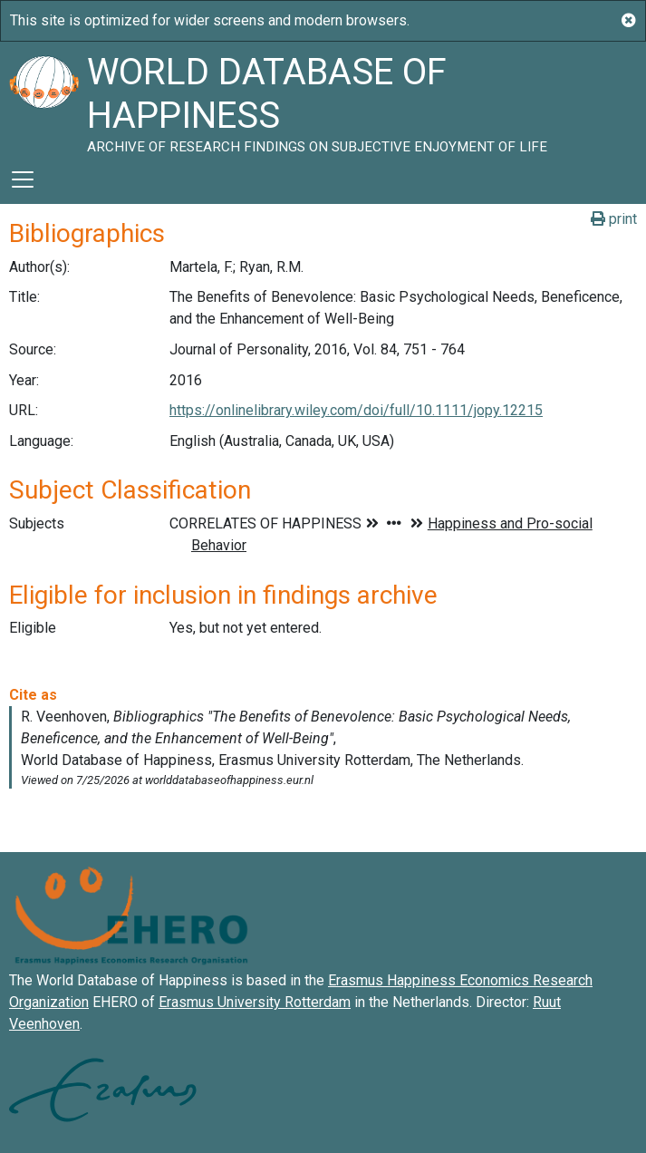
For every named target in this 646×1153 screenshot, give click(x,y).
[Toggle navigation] (22, 179)
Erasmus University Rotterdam (255, 1002)
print (614, 219)
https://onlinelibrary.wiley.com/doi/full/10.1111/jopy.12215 (356, 410)
